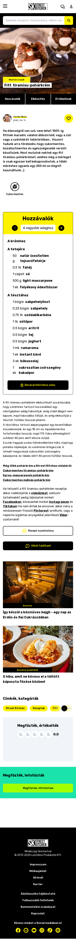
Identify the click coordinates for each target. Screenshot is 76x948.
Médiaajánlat (38, 871)
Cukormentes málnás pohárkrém (26, 480)
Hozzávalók (12, 99)
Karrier (38, 884)
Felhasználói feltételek (38, 900)
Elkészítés (38, 99)
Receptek (39, 708)
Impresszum (38, 864)
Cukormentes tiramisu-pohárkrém (28, 470)
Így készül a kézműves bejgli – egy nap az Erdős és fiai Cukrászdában (37, 614)
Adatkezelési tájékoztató (38, 893)
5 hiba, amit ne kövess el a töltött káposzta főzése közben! (31, 679)
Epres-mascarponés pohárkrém (26, 475)
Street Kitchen (15, 708)
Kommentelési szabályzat (38, 907)
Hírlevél (38, 877)
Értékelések (63, 99)
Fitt (55, 708)
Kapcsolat (38, 913)
